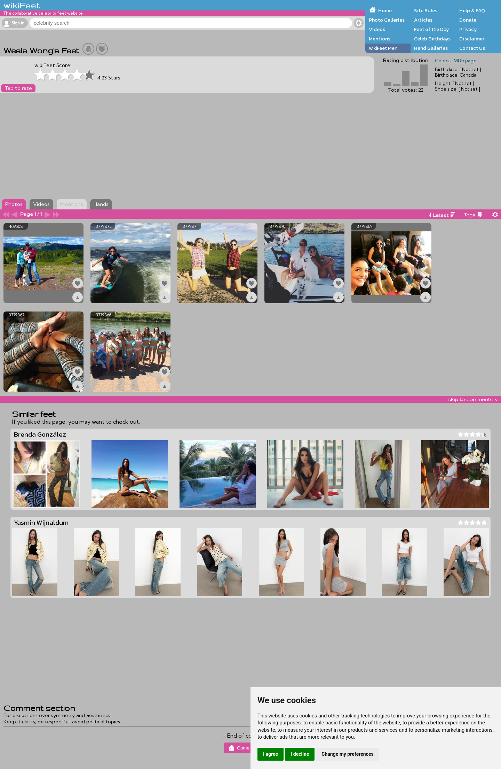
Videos (377, 29)
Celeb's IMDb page (456, 60)
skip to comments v (472, 399)
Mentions (379, 39)
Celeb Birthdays (432, 39)
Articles (423, 20)
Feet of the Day (431, 29)
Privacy (468, 29)
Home (385, 10)
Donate (467, 20)
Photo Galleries (387, 20)
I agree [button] (270, 754)
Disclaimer (471, 39)
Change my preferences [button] (347, 754)
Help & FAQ (472, 10)
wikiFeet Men (383, 48)
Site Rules (425, 10)
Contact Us (472, 48)
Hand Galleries (431, 48)
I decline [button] (300, 754)
